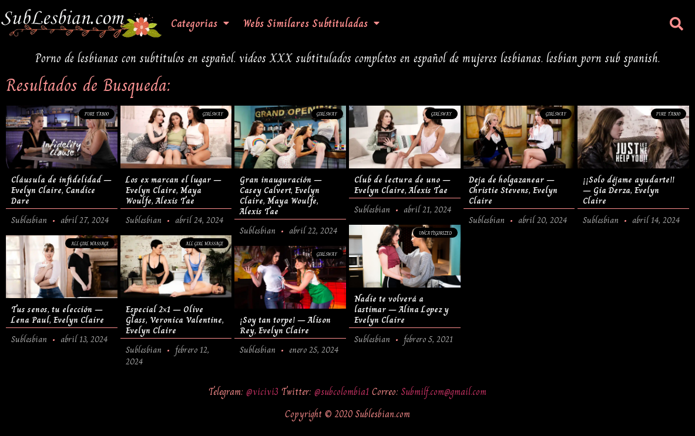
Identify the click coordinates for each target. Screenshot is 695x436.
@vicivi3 (263, 391)
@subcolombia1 (343, 391)
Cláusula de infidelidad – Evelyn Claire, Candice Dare (61, 190)
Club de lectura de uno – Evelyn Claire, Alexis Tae (402, 185)
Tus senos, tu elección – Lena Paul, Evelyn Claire (57, 314)
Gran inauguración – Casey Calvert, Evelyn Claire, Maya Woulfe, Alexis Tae (281, 195)
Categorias (200, 23)
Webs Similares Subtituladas (311, 23)
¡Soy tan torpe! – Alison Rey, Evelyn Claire (285, 325)
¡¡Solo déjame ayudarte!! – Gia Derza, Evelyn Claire (628, 190)
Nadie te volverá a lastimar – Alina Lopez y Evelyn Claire (401, 309)
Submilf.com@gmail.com (443, 391)
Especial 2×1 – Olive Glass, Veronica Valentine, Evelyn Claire (175, 319)
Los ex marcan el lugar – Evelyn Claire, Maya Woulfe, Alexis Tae (173, 190)
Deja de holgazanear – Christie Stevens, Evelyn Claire (513, 190)
